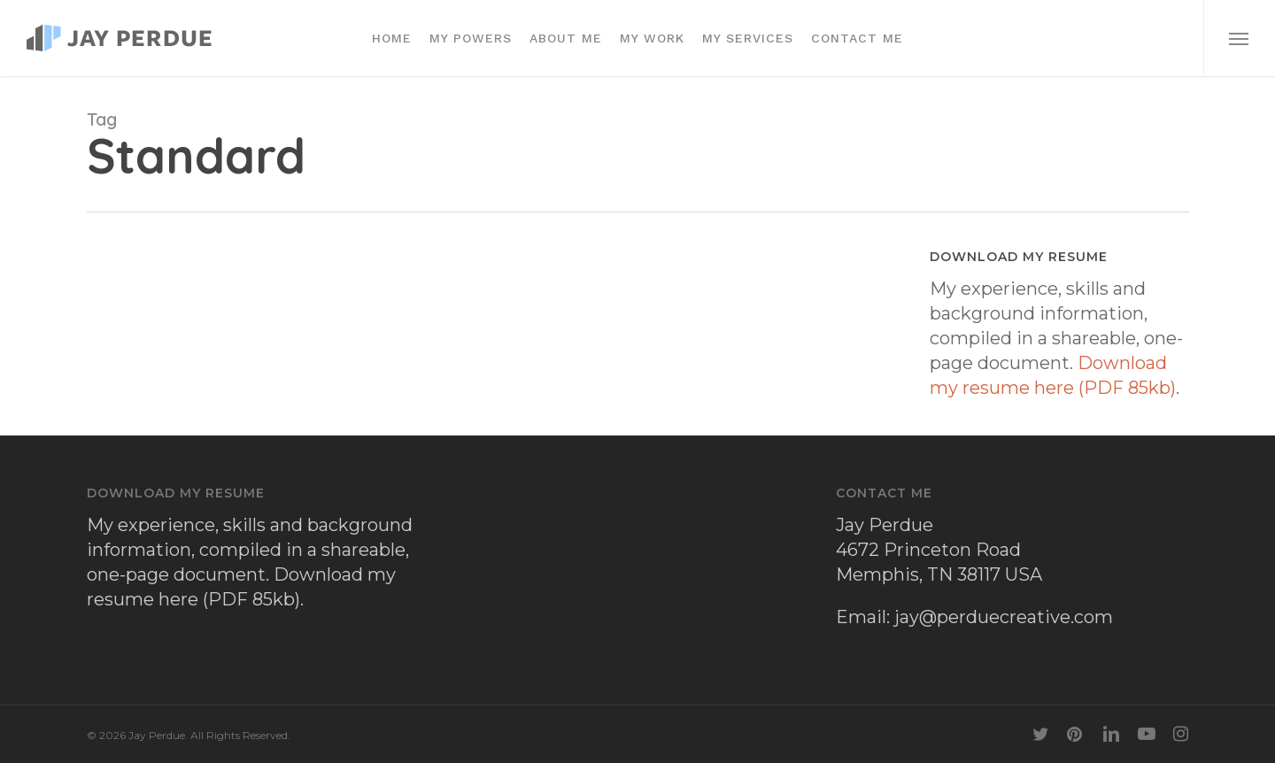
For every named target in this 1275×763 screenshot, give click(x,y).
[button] (1239, 38)
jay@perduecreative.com (1003, 617)
